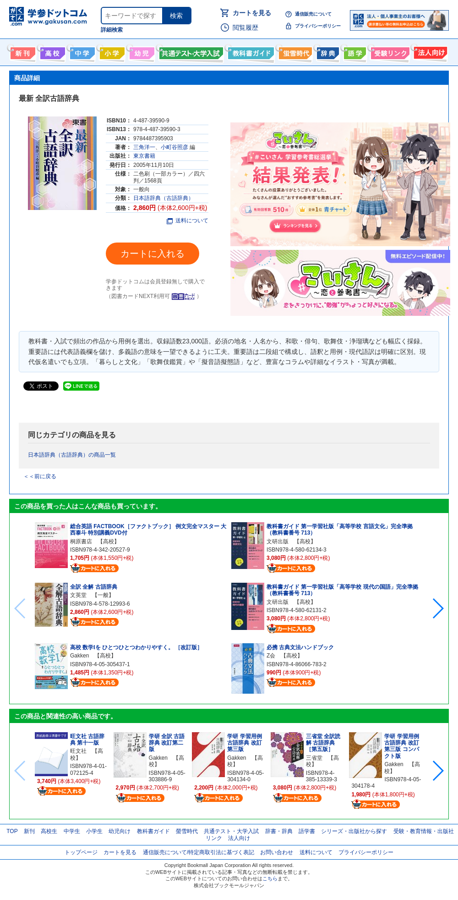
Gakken (79, 655)
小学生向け (111, 51)
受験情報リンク (388, 51)
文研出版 (278, 541)
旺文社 (78, 751)
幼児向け (141, 51)
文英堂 (78, 595)
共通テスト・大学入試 (190, 51)
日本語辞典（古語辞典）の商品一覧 (72, 455)
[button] (437, 608)
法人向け (429, 51)
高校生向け (51, 51)
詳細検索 (112, 30)
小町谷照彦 (174, 147)
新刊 (29, 831)
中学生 (72, 831)
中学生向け (81, 51)
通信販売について (313, 14)
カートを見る (252, 13)
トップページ (81, 852)
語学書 (353, 51)
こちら (270, 878)
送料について (187, 220)
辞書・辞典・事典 (326, 51)
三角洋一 (144, 147)
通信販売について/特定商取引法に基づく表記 (198, 852)
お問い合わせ (276, 852)
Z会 (271, 655)
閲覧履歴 (245, 27)
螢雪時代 (294, 51)
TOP (11, 831)
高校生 (49, 831)
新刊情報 (22, 51)
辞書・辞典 (279, 831)
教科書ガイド (249, 51)
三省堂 (314, 758)
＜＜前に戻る (39, 476)
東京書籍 (144, 156)
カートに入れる (152, 253)
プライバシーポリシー (318, 25)
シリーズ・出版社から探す (354, 831)
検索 (176, 15)
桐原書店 (81, 541)
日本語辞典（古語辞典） (163, 198)
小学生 (94, 831)
